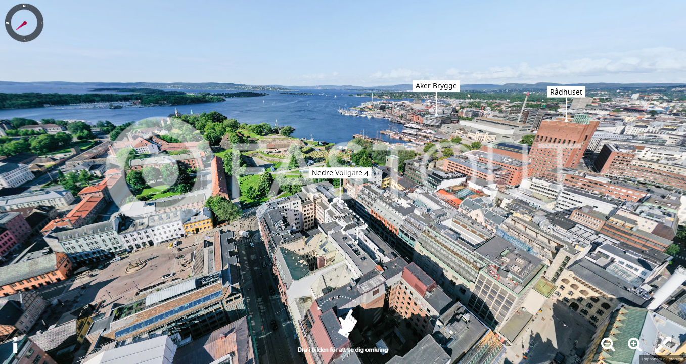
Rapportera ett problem (662, 359)
